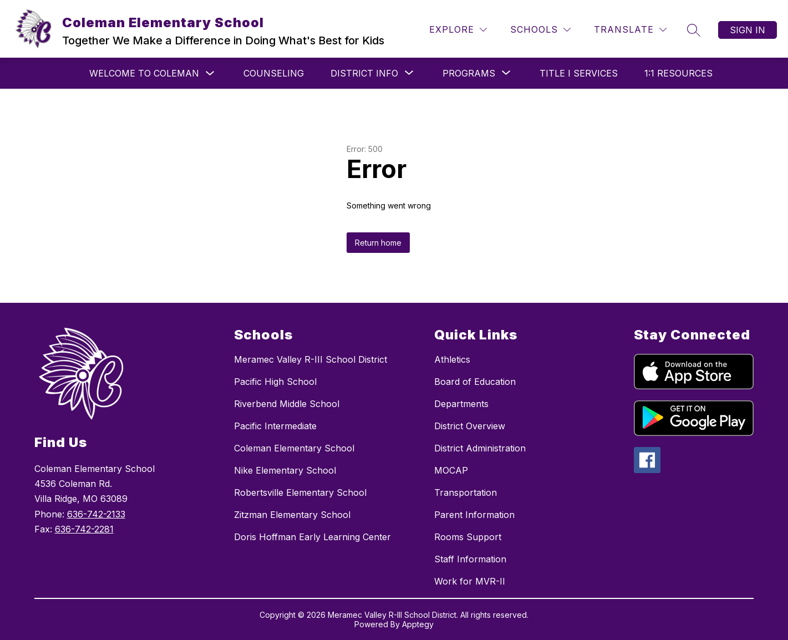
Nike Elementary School (285, 470)
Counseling (273, 73)
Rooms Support (467, 536)
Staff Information (470, 559)
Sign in (747, 29)
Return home (378, 242)
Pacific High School (275, 381)
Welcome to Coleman (144, 73)
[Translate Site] (630, 30)
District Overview (469, 425)
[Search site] (693, 30)
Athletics (452, 359)
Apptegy (418, 624)
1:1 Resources (678, 73)
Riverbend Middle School (286, 403)
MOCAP (451, 470)
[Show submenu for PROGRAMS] (469, 73)
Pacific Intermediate (275, 425)
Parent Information (474, 514)
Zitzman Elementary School (292, 514)
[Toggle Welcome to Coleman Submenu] (210, 73)
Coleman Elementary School (294, 448)
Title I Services (579, 73)
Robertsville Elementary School (300, 492)
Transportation (465, 492)
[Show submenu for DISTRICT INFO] (364, 73)
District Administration (480, 448)
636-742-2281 (84, 529)
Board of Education (475, 381)
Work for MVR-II (469, 581)
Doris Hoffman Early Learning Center (312, 536)
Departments (461, 403)
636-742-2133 (96, 514)
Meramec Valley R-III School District (310, 359)
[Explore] (458, 30)
